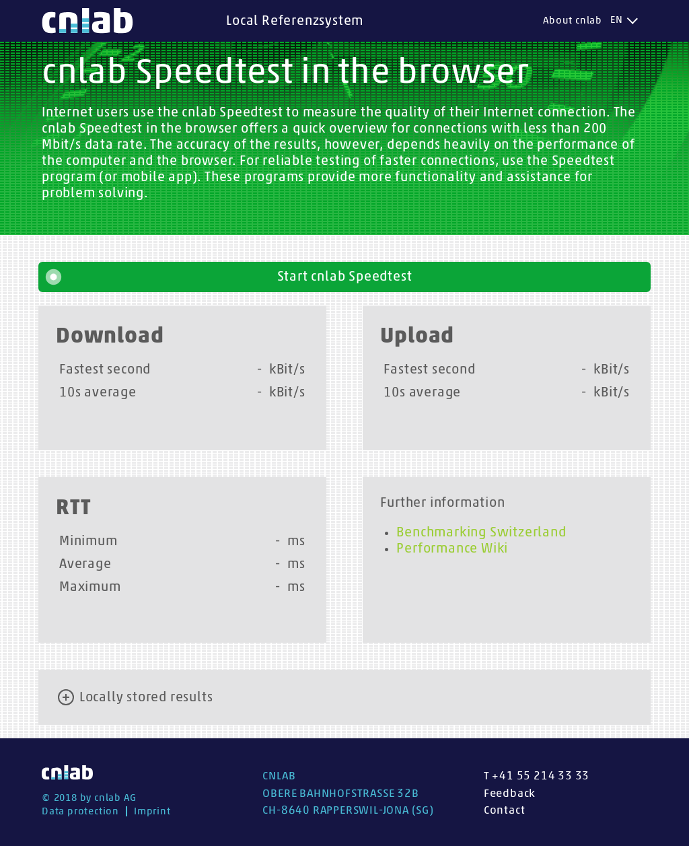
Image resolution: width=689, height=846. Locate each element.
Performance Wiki (452, 548)
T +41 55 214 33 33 (536, 775)
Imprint (152, 811)
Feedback (510, 793)
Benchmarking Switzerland (481, 532)
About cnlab (572, 20)
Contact (504, 810)
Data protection (80, 811)
